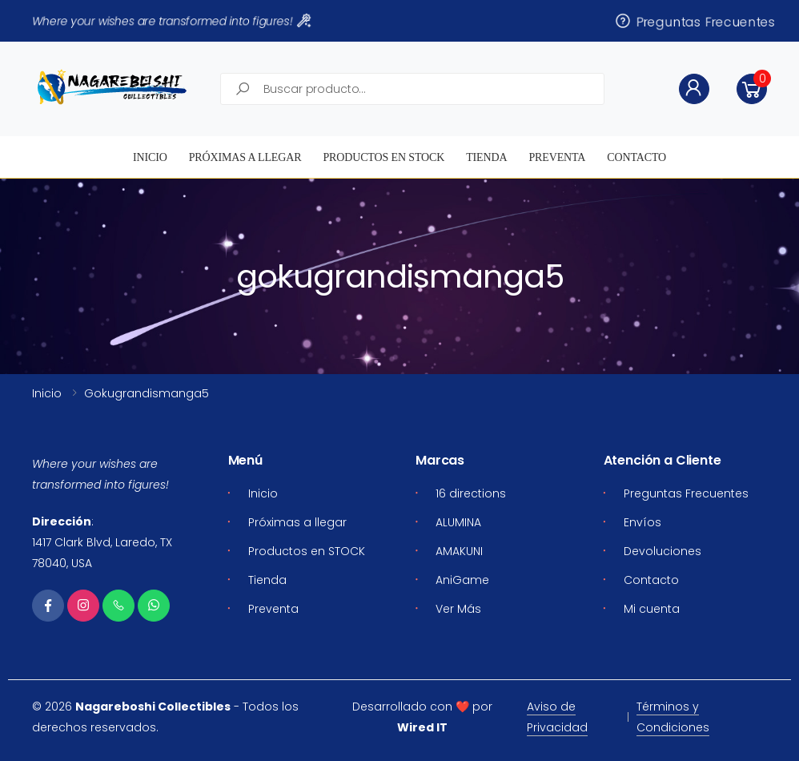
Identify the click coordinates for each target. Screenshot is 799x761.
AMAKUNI (459, 551)
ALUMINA (458, 522)
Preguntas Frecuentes (695, 21)
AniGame (462, 580)
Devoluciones (662, 551)
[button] (752, 89)
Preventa (556, 157)
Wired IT (422, 727)
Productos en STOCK (383, 157)
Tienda (486, 157)
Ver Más (458, 609)
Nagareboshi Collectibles (153, 707)
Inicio (150, 157)
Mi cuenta (652, 609)
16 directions (471, 493)
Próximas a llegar (245, 157)
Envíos (642, 522)
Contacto (636, 157)
